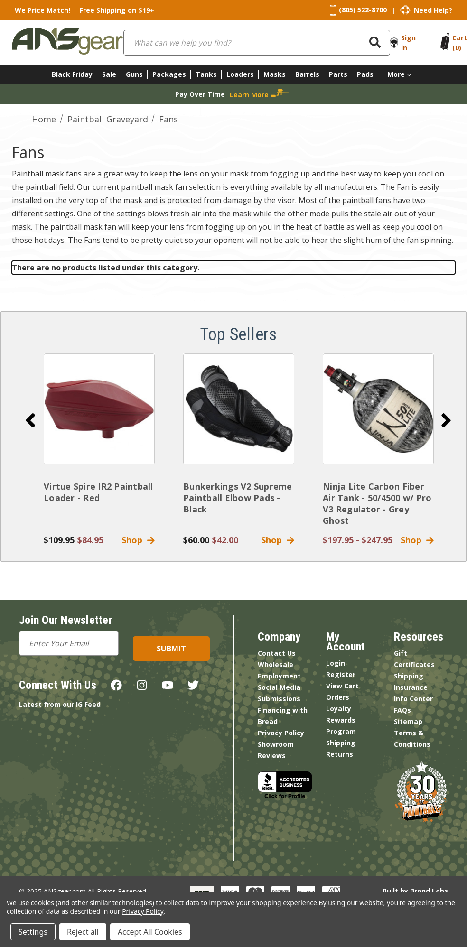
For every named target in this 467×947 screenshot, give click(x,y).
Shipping (340, 742)
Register (340, 674)
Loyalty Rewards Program (341, 720)
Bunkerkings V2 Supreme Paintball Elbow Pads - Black (237, 498)
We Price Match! (42, 10)
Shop (138, 540)
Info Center (413, 698)
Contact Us (277, 653)
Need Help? (433, 10)
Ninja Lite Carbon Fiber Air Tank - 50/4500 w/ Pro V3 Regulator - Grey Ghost (377, 503)
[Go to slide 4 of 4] (30, 420)
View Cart (342, 685)
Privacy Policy (281, 732)
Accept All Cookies (150, 932)
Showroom (276, 744)
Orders (337, 697)
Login (335, 663)
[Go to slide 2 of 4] (446, 420)
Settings (33, 932)
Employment (279, 675)
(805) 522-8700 (363, 9)
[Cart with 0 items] (459, 43)
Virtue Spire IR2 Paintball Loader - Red (98, 492)
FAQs (402, 710)
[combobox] (256, 43)
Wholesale (275, 664)
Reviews (272, 755)
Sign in (408, 42)
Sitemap (408, 721)
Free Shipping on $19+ (117, 10)
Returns (339, 754)
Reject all (83, 932)
